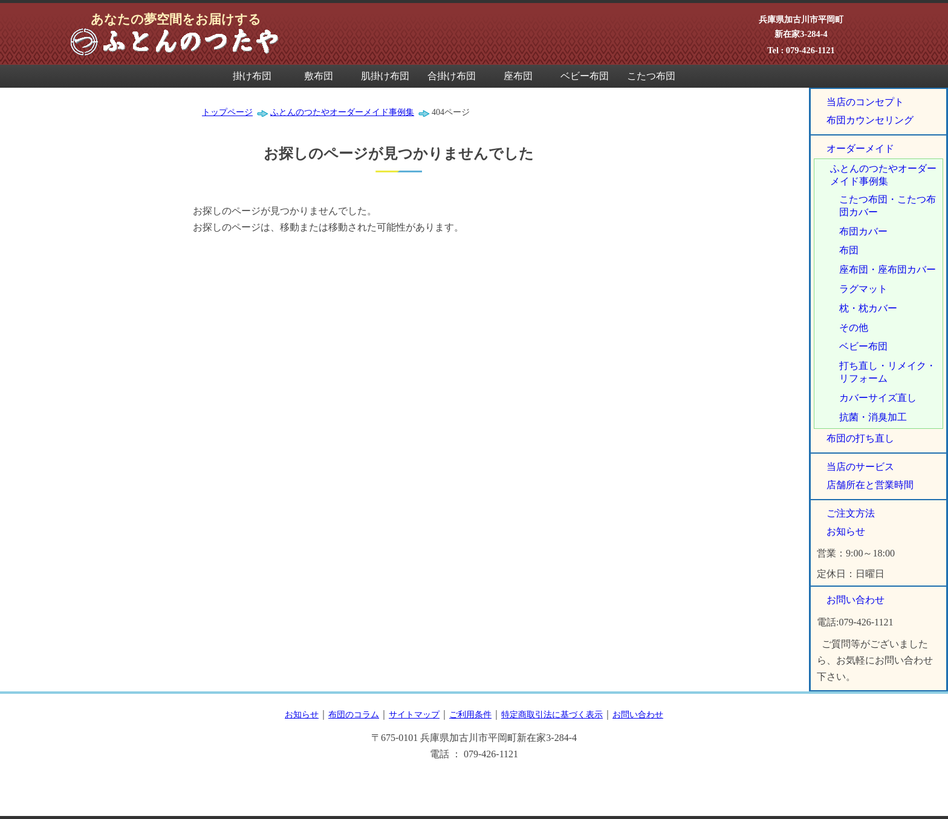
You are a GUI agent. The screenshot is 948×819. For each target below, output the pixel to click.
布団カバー (863, 231)
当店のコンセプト (865, 102)
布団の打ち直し (860, 438)
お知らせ (845, 531)
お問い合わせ (855, 600)
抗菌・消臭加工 (873, 417)
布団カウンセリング (870, 120)
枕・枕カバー (868, 308)
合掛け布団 (451, 76)
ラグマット (863, 289)
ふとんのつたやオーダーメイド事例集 (883, 174)
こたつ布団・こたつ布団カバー (887, 205)
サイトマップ (414, 714)
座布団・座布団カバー (887, 269)
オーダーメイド (860, 148)
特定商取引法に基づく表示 (552, 714)
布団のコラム (353, 714)
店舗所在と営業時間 (870, 485)
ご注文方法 (850, 513)
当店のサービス (860, 467)
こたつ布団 (651, 76)
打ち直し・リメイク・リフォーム (887, 372)
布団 (849, 250)
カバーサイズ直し (878, 398)
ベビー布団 (584, 76)
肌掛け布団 (385, 76)
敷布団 (318, 76)
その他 (853, 327)
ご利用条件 (470, 714)
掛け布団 (252, 76)
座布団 (518, 76)
